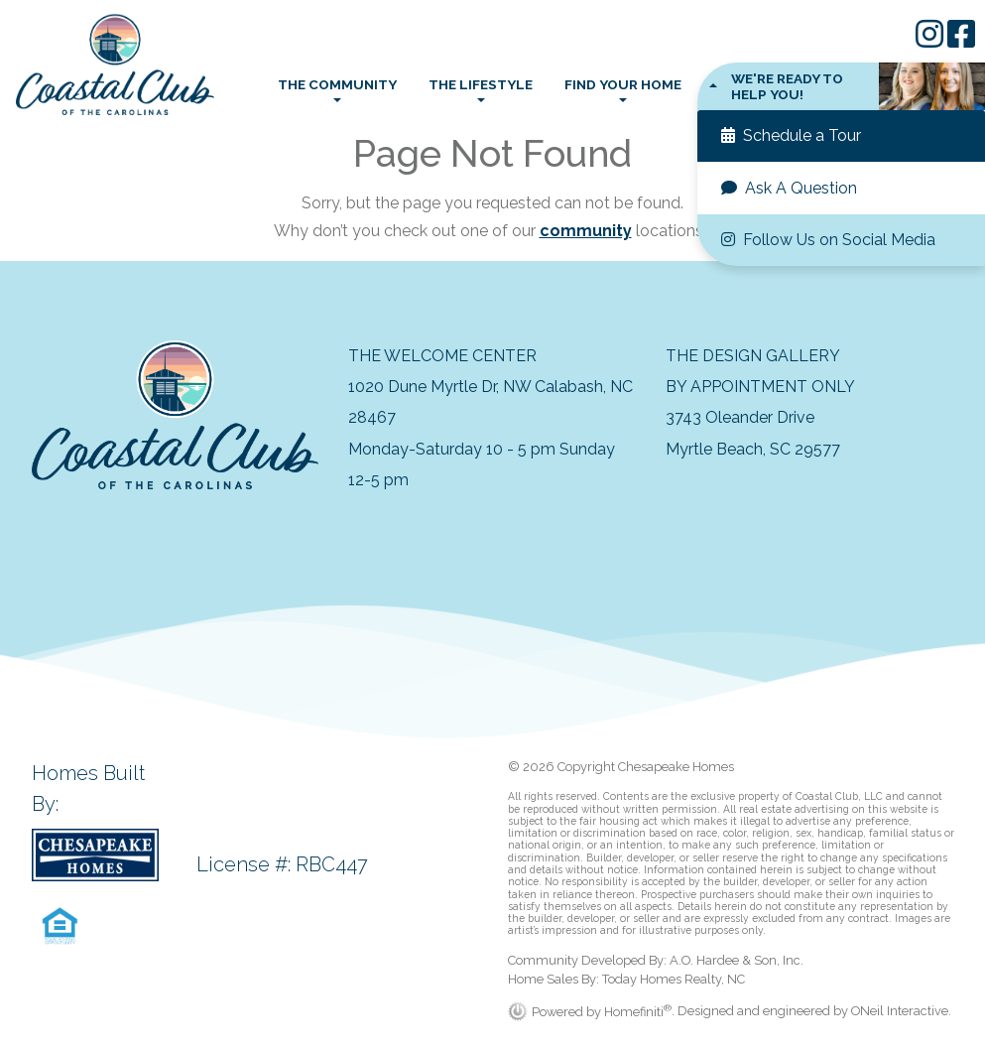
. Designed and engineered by (761, 1011)
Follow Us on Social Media (828, 239)
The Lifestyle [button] (481, 84)
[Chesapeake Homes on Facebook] (961, 40)
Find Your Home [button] (622, 84)
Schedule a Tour (791, 135)
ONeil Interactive (899, 1011)
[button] (841, 87)
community (586, 230)
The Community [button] (337, 84)
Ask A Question (789, 188)
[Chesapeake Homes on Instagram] (931, 40)
